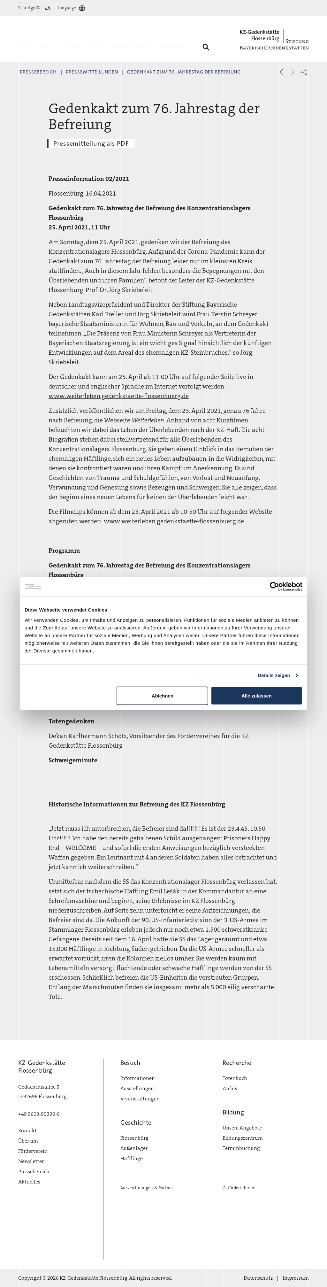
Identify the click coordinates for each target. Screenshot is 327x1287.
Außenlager (134, 1148)
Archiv (230, 1088)
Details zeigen (274, 675)
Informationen (137, 1078)
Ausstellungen (137, 1088)
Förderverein (33, 1151)
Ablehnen (162, 695)
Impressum (296, 1278)
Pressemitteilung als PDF (91, 143)
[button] (304, 72)
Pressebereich (38, 72)
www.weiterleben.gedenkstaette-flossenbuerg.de (119, 396)
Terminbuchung (241, 1148)
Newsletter (31, 1161)
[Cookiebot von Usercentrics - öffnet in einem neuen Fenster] (274, 586)
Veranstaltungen (140, 1098)
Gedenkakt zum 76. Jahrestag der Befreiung (184, 72)
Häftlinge (131, 1158)
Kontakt (27, 1130)
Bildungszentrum (243, 1138)
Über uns (28, 1140)
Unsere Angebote (242, 1127)
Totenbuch (235, 1078)
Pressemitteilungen (92, 72)
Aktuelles (29, 1181)
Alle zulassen (256, 695)
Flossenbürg (134, 1138)
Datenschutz (258, 1278)
